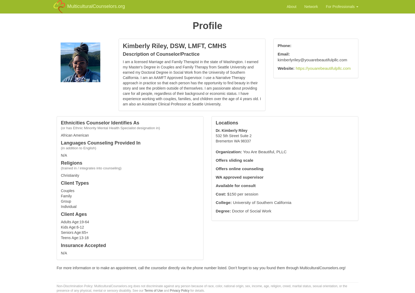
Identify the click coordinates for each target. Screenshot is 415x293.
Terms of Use (153, 290)
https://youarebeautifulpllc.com (323, 68)
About (291, 6)
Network (311, 6)
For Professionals (342, 6)
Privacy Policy (180, 290)
